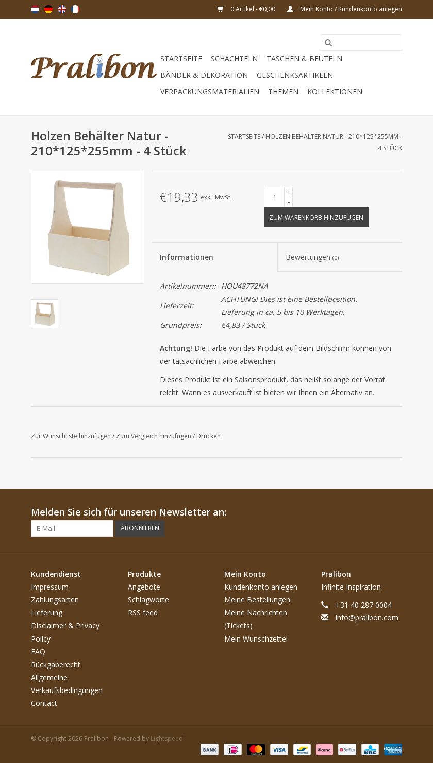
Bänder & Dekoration (204, 75)
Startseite (181, 58)
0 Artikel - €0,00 (247, 9)
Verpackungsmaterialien (209, 91)
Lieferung (46, 612)
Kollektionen (334, 91)
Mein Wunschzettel (256, 639)
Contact (44, 703)
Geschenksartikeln (295, 75)
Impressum (50, 587)
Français (75, 9)
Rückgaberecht (55, 664)
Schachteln (234, 58)
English (62, 9)
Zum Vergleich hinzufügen (154, 436)
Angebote (144, 587)
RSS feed (143, 612)
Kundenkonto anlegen (260, 587)
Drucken (208, 436)
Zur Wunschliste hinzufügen (71, 436)
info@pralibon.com (367, 618)
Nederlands (35, 9)
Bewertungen (312, 257)
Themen (283, 91)
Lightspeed (167, 738)
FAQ (38, 651)
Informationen (186, 257)
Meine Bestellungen (257, 600)
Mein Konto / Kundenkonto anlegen (344, 9)
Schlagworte (148, 600)
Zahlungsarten (55, 600)
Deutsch (48, 9)
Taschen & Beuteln (304, 58)
